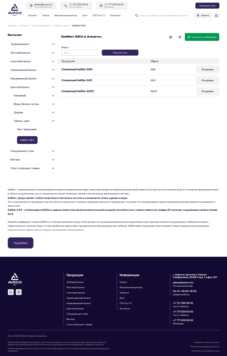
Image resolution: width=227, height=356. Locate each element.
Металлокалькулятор (66, 15)
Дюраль (18, 112)
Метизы (15, 159)
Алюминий (20, 95)
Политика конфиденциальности (204, 346)
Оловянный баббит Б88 (76, 69)
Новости (124, 292)
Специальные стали (22, 151)
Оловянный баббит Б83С (77, 91)
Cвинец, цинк (61, 25)
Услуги (45, 15)
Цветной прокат (41, 25)
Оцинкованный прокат (23, 69)
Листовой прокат (20, 52)
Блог (85, 15)
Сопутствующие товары (25, 168)
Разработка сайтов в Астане (206, 342)
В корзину (208, 69)
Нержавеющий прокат (23, 78)
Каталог (32, 15)
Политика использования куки (205, 351)
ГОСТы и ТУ (99, 15)
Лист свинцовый (26, 129)
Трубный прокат (20, 44)
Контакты (115, 15)
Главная (12, 25)
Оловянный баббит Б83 (76, 80)
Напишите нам (207, 5)
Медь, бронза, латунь (26, 104)
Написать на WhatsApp (202, 37)
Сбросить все (120, 52)
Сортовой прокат (20, 61)
